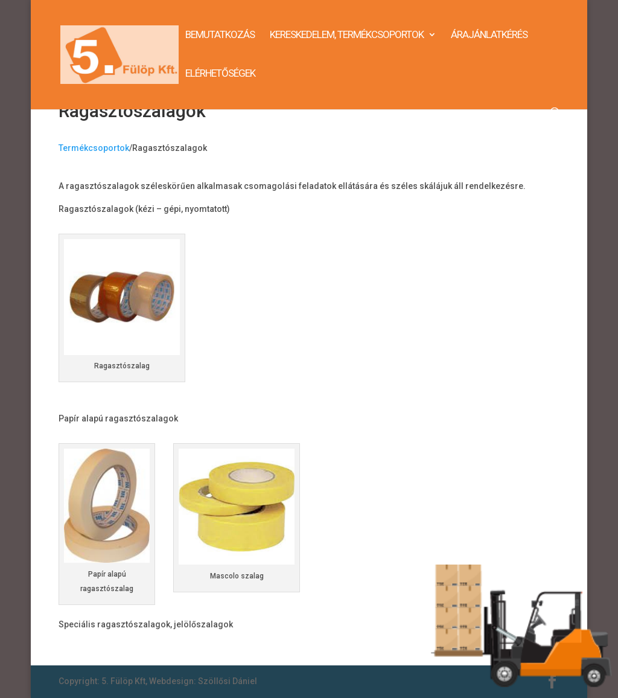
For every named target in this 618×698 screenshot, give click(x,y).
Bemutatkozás (220, 35)
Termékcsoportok (94, 148)
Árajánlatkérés (489, 35)
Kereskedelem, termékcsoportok (347, 35)
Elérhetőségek (220, 74)
